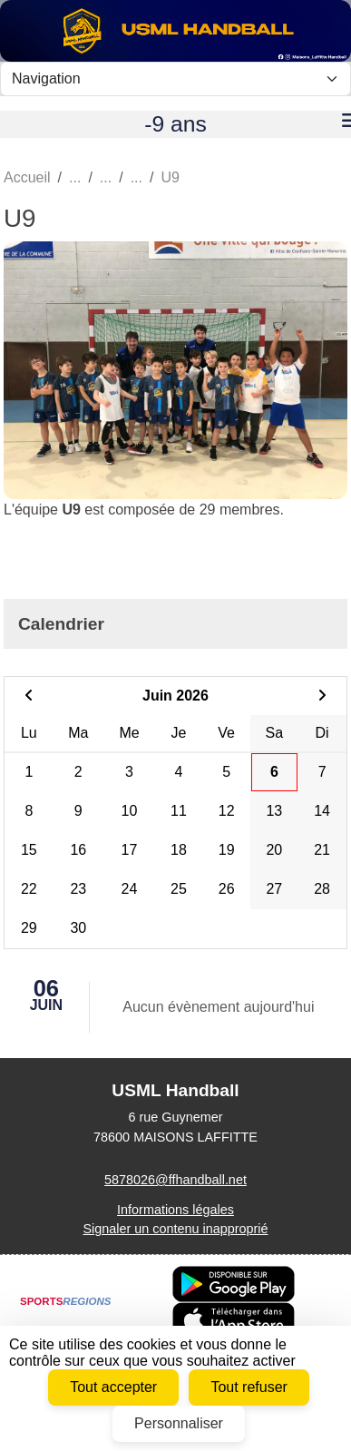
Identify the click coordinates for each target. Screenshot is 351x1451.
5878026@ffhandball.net (175, 1179)
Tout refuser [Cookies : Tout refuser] (248, 1387)
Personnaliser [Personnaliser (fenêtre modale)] (178, 1423)
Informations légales (175, 1209)
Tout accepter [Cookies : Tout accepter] (113, 1387)
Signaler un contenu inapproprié (175, 1228)
